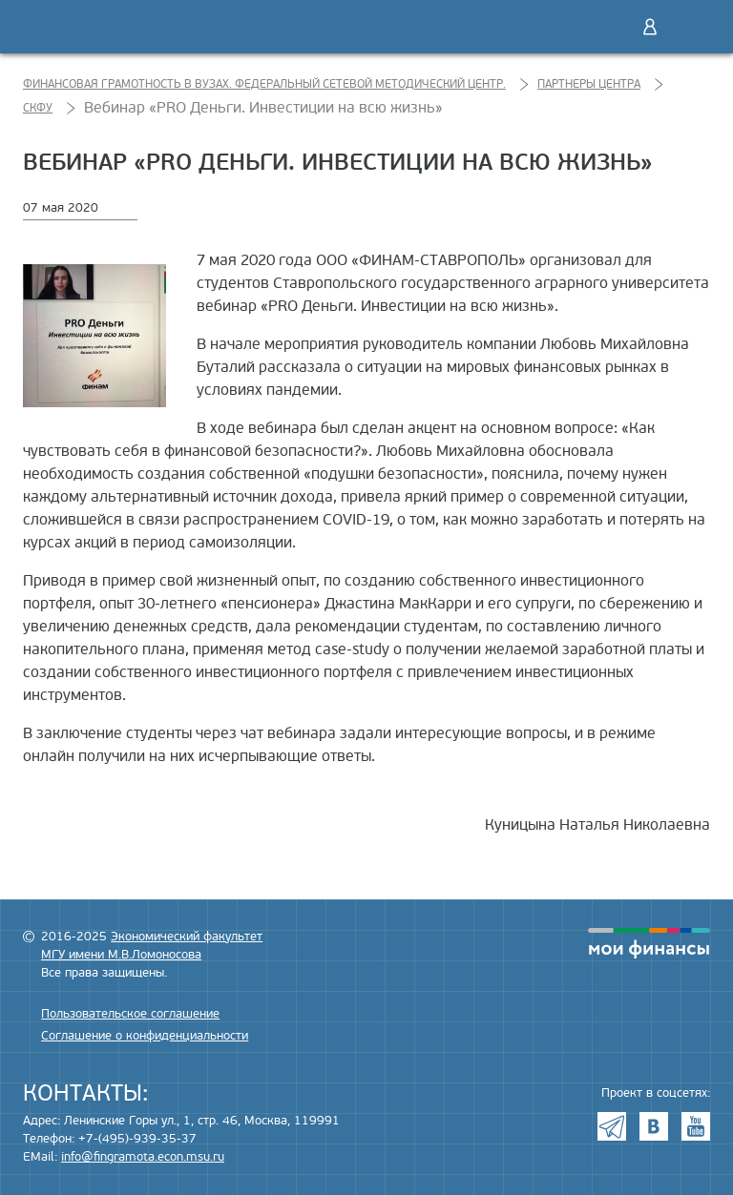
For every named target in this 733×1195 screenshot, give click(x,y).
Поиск (610, 27)
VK (653, 1126)
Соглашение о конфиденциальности (144, 1035)
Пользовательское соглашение (130, 1013)
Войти (650, 27)
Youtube (695, 1126)
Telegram (611, 1126)
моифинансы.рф (649, 943)
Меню (690, 27)
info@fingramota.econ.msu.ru (142, 1156)
